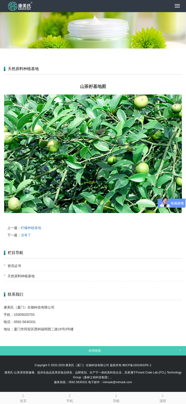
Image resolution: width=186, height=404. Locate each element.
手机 (69, 397)
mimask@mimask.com (117, 382)
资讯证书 (14, 266)
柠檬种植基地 (31, 228)
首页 (23, 397)
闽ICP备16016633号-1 (136, 365)
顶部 (163, 397)
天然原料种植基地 (21, 276)
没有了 (26, 235)
